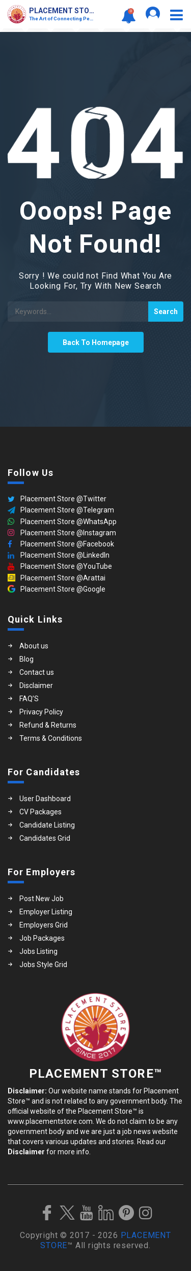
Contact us (36, 672)
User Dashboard (45, 799)
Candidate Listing (47, 825)
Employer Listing (45, 912)
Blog (26, 659)
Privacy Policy (41, 712)
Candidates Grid (44, 838)
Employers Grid (43, 925)
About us (33, 646)
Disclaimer (36, 685)
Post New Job (41, 899)
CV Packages (40, 812)
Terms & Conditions (50, 738)
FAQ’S (29, 699)
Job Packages (42, 938)
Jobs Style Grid (43, 964)
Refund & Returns (47, 725)
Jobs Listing (38, 951)
